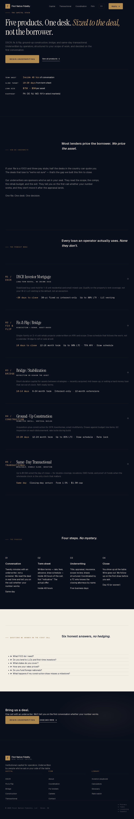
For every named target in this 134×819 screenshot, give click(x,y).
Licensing (124, 809)
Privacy (123, 804)
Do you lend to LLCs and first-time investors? (34, 662)
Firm (93, 6)
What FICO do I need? (23, 659)
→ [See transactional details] (128, 467)
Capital (52, 6)
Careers (52, 793)
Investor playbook (100, 779)
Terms (122, 807)
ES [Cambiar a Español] (101, 6)
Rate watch (97, 793)
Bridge (8, 789)
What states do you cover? (25, 666)
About (51, 779)
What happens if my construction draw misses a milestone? (41, 676)
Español (123, 811)
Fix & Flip (9, 784)
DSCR (8, 779)
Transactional (65, 6)
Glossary (96, 789)
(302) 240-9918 (48, 722)
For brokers (53, 789)
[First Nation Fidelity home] (17, 6)
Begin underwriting (22, 59)
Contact (52, 798)
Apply (115, 6)
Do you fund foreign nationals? (27, 673)
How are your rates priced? (26, 669)
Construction (11, 793)
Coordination (81, 6)
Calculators (97, 784)
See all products (51, 58)
